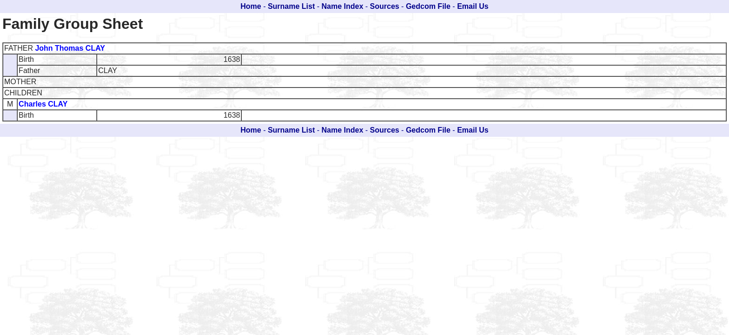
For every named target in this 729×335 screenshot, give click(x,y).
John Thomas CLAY (70, 48)
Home (250, 6)
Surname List (291, 6)
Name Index (343, 6)
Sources (384, 6)
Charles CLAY (43, 104)
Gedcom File (428, 6)
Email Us (473, 6)
